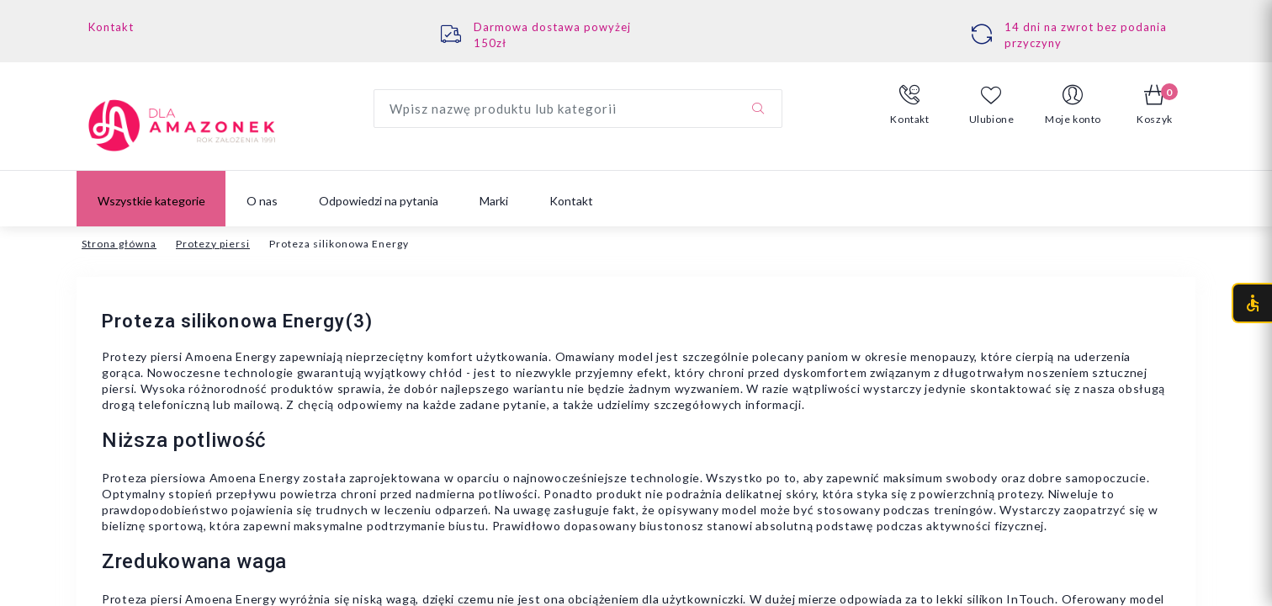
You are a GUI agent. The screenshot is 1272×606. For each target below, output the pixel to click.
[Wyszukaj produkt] (578, 108)
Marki (494, 201)
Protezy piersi (213, 243)
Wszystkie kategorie (151, 201)
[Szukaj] (758, 108)
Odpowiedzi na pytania (378, 201)
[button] (910, 105)
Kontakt (111, 27)
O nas (262, 201)
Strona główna (119, 243)
